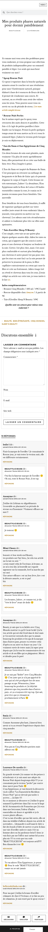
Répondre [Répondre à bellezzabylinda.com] (7, 903)
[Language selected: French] (33, 929)
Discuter (24, 919)
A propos (15, 929)
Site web (7, 411)
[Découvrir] (9, 917)
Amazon (29, 292)
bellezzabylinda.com (12, 886)
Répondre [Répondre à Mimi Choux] (7, 586)
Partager (39, 919)
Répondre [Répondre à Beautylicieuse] (9, 484)
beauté (8, 321)
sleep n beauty (9, 324)
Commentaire (10, 357)
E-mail (6, 400)
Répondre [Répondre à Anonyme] (7, 516)
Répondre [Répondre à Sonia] (7, 733)
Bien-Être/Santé (21, 321)
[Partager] (39, 917)
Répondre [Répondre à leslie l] (7, 462)
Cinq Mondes (37, 321)
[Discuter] (24, 917)
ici (9, 279)
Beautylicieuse (14, 469)
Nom (5, 390)
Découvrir (9, 919)
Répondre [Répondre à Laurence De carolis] (7, 849)
